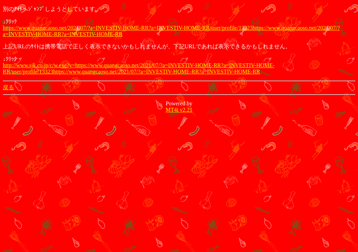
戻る (8, 87)
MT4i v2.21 (179, 110)
